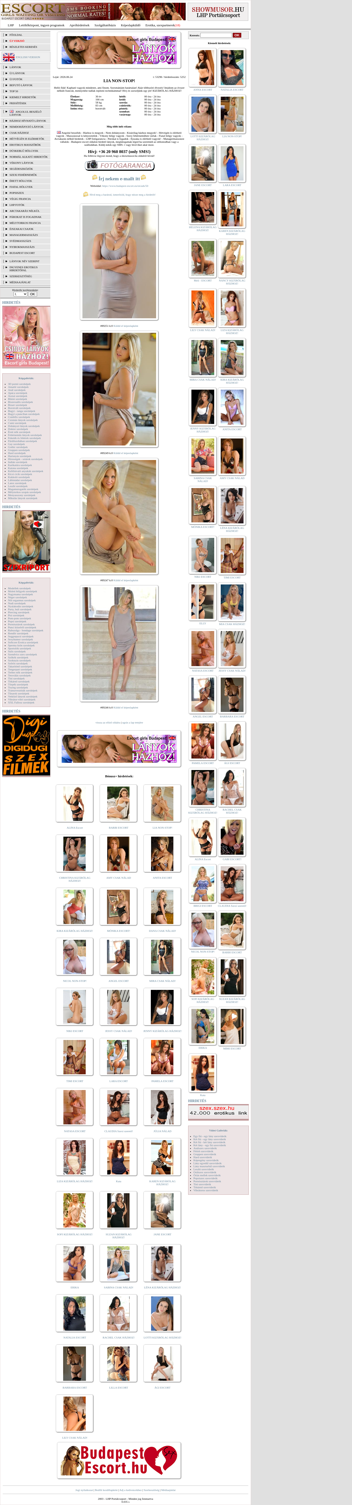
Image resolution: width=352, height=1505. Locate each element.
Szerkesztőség (151, 1489)
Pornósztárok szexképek (21, 624)
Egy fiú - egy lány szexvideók (209, 1136)
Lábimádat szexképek (20, 480)
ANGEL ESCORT (118, 980)
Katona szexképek (18, 468)
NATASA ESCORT (74, 1131)
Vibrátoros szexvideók (205, 1190)
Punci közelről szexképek (22, 627)
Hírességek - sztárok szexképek (25, 459)
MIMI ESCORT (232, 1048)
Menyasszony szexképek (21, 495)
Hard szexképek (17, 453)
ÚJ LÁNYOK (17, 73)
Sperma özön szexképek (21, 645)
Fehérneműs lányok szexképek (25, 434)
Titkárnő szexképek (19, 681)
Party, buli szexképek (20, 609)
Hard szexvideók (202, 1157)
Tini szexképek (16, 678)
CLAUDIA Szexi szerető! (118, 1131)
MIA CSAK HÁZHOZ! (232, 624)
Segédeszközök (21, 168)
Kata (118, 1181)
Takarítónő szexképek (20, 666)
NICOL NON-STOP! (75, 980)
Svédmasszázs (20, 240)
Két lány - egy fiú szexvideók (209, 1145)
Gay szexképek (16, 443)
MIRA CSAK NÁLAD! (162, 980)
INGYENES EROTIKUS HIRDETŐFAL (24, 269)
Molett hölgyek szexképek (22, 591)
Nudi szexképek (17, 603)
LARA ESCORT (118, 1081)
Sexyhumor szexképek (20, 639)
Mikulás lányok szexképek (22, 498)
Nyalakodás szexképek (20, 606)
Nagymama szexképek (20, 594)
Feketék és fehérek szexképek (24, 437)
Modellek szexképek (19, 588)
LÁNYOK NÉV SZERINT (25, 261)
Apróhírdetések (79, 25)
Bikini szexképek (17, 398)
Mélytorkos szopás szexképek (24, 492)
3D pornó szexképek (19, 383)
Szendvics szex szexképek (22, 654)
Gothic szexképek (18, 446)
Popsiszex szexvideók (205, 1178)
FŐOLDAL (16, 34)
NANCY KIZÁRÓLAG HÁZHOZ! (232, 282)
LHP (11, 25)
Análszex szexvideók (205, 1148)
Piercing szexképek (18, 612)
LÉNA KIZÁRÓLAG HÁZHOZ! (162, 1287)
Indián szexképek (17, 462)
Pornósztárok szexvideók (207, 1181)
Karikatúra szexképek (20, 465)
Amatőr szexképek (18, 386)
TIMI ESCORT (74, 1081)
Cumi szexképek (17, 422)
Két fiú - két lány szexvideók (209, 1142)
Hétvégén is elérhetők (27, 138)
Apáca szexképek (17, 392)
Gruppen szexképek (19, 450)
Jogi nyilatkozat (84, 1489)
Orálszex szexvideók (204, 1172)
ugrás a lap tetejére (132, 722)
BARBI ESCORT (119, 827)
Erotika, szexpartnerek (160, 25)
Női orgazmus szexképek (22, 600)
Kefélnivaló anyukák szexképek (25, 471)
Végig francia (20, 198)
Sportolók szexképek (19, 648)
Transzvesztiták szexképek (22, 690)
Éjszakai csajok (22, 228)
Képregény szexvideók (206, 1160)
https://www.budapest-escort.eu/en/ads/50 (125, 185)
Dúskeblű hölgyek (24, 150)
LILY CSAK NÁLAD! (74, 1437)
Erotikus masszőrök (25, 144)
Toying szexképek (18, 687)
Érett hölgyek (21, 180)
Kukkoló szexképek (19, 477)
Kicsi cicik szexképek (20, 474)
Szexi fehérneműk (23, 174)
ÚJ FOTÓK (16, 79)
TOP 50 (14, 91)
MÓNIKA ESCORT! (118, 930)
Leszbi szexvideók (203, 1169)
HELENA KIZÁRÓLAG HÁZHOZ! (202, 229)
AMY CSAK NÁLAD (118, 877)
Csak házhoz (19, 132)
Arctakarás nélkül (25, 210)
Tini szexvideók (202, 1184)
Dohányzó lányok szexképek (24, 425)
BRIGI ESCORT (202, 905)
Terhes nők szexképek (20, 672)
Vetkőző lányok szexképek (22, 696)
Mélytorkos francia (25, 222)
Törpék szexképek (18, 684)
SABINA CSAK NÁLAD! (118, 1287)
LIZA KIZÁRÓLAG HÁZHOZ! (75, 1181)
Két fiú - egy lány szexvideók (209, 1139)
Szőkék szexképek (18, 657)
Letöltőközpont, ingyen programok (42, 25)
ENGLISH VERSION (28, 57)
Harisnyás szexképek (19, 456)
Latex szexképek (17, 483)
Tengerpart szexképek (20, 669)
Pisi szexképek (16, 615)
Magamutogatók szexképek (23, 489)
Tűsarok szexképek (18, 693)
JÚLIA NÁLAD (162, 1131)
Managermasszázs (24, 234)
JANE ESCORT (162, 1234)
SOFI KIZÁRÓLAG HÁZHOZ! (74, 1234)
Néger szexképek (17, 597)
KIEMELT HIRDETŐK (23, 97)
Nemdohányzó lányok (27, 126)
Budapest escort (22, 252)
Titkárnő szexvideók (204, 1187)
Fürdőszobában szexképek (22, 440)
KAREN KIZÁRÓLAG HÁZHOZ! (162, 1183)
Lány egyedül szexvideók (207, 1163)
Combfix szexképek (19, 416)
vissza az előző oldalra (107, 722)
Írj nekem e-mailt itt (119, 178)
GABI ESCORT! (232, 859)
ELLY (202, 623)
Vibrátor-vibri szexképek (21, 699)
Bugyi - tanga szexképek (21, 410)
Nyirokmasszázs (22, 246)
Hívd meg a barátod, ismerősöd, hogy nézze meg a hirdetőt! (119, 194)
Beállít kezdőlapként (106, 1489)
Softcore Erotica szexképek (23, 642)
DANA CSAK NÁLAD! (162, 930)
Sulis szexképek (17, 651)
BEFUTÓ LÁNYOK (21, 85)
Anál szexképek (17, 389)
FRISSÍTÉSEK (18, 103)
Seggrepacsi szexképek (21, 636)
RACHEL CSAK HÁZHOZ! (119, 1337)
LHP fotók (17, 204)
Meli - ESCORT (203, 280)
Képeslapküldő (131, 25)
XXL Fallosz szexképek (21, 702)
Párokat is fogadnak (26, 216)
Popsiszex (17, 192)
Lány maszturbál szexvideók (209, 1166)
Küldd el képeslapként (125, 325)
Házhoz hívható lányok (28, 120)
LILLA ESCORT (118, 1387)
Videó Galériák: (218, 1130)
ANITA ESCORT (162, 877)
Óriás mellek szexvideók (207, 1175)
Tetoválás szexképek (19, 675)
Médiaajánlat (168, 1489)
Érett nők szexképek (19, 431)
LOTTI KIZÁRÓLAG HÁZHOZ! (162, 1337)
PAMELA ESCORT (163, 1081)
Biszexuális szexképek (20, 401)
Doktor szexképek (18, 428)
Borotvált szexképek (19, 407)
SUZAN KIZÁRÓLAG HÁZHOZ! (119, 1236)
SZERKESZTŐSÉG (21, 276)
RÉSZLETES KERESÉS (23, 46)
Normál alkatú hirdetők (29, 156)
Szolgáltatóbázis (105, 25)
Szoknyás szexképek (19, 660)
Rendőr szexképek (18, 633)
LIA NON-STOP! (162, 827)
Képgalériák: (26, 378)
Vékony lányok (21, 162)
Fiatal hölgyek (21, 186)
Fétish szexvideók (203, 1151)
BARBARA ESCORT (75, 1387)
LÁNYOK (15, 67)
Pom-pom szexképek (19, 618)
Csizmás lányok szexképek (23, 419)
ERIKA (75, 1287)
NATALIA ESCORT (74, 1337)
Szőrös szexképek (18, 663)
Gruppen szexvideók (204, 1154)
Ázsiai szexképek (17, 395)
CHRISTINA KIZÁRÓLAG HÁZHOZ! (74, 879)
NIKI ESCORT (74, 1030)
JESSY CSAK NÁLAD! (118, 1030)
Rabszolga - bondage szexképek (25, 630)
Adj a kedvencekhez (131, 1489)
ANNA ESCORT (202, 89)
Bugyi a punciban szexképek (24, 413)
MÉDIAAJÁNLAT (20, 282)
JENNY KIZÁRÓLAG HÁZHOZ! (162, 1030)
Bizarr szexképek (17, 404)
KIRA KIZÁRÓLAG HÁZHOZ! (75, 930)
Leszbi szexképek (18, 486)
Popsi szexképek (17, 621)
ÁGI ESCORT (163, 1387)
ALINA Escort (75, 827)
